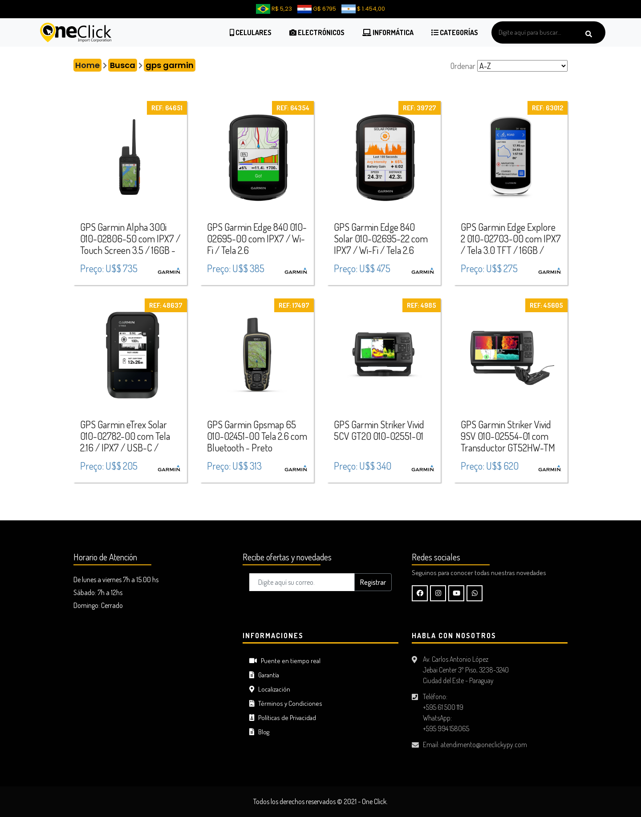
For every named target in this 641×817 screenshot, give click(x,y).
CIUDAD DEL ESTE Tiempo (151, 665)
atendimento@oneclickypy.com (484, 744)
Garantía (264, 675)
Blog (259, 732)
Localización (269, 689)
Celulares (251, 32)
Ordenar (462, 66)
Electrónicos (317, 32)
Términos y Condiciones (285, 703)
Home (87, 65)
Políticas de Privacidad (282, 717)
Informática (388, 32)
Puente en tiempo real (284, 660)
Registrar (373, 582)
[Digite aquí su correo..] (302, 582)
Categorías (454, 32)
